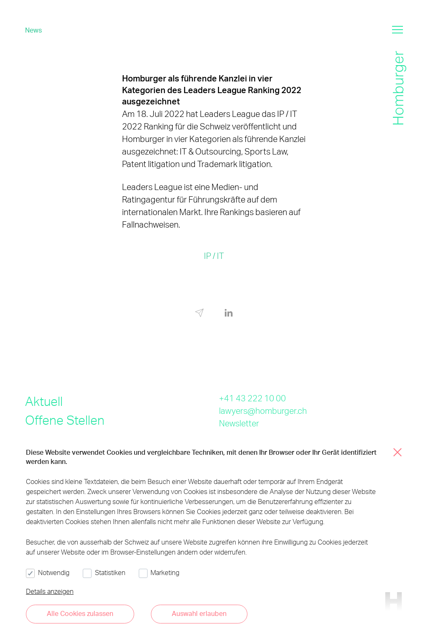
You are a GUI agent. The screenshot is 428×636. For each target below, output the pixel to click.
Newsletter (239, 423)
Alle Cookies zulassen (80, 613)
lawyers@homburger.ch (263, 410)
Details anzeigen (50, 591)
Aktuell (44, 401)
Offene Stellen (64, 420)
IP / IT (214, 255)
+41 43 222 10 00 (252, 398)
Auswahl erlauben (199, 613)
